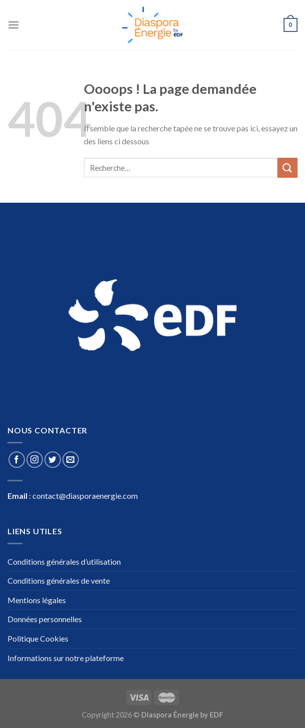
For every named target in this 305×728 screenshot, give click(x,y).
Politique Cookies (37, 638)
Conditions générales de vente (58, 580)
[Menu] (13, 24)
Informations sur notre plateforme (65, 658)
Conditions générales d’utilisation (64, 561)
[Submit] (288, 167)
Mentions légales (36, 600)
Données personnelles (44, 619)
